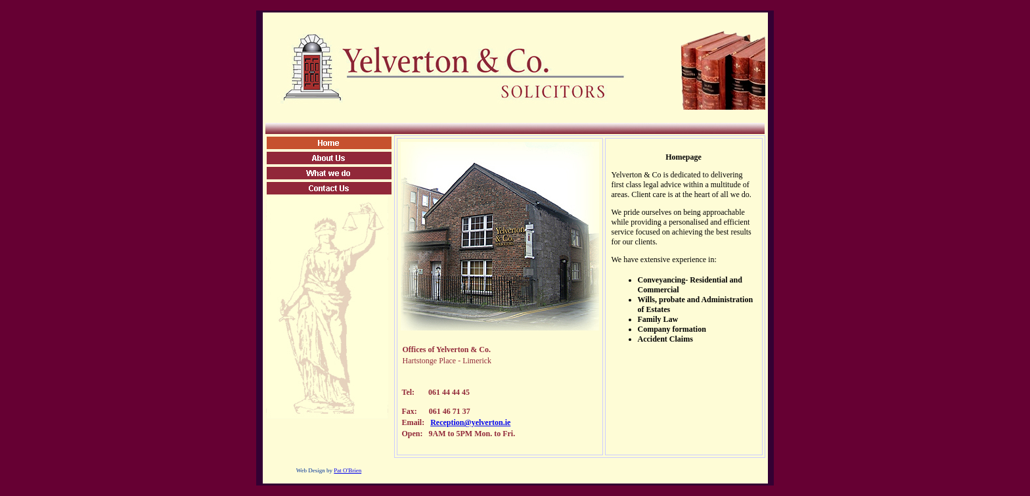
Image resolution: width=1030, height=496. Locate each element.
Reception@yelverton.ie (470, 422)
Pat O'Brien (347, 470)
